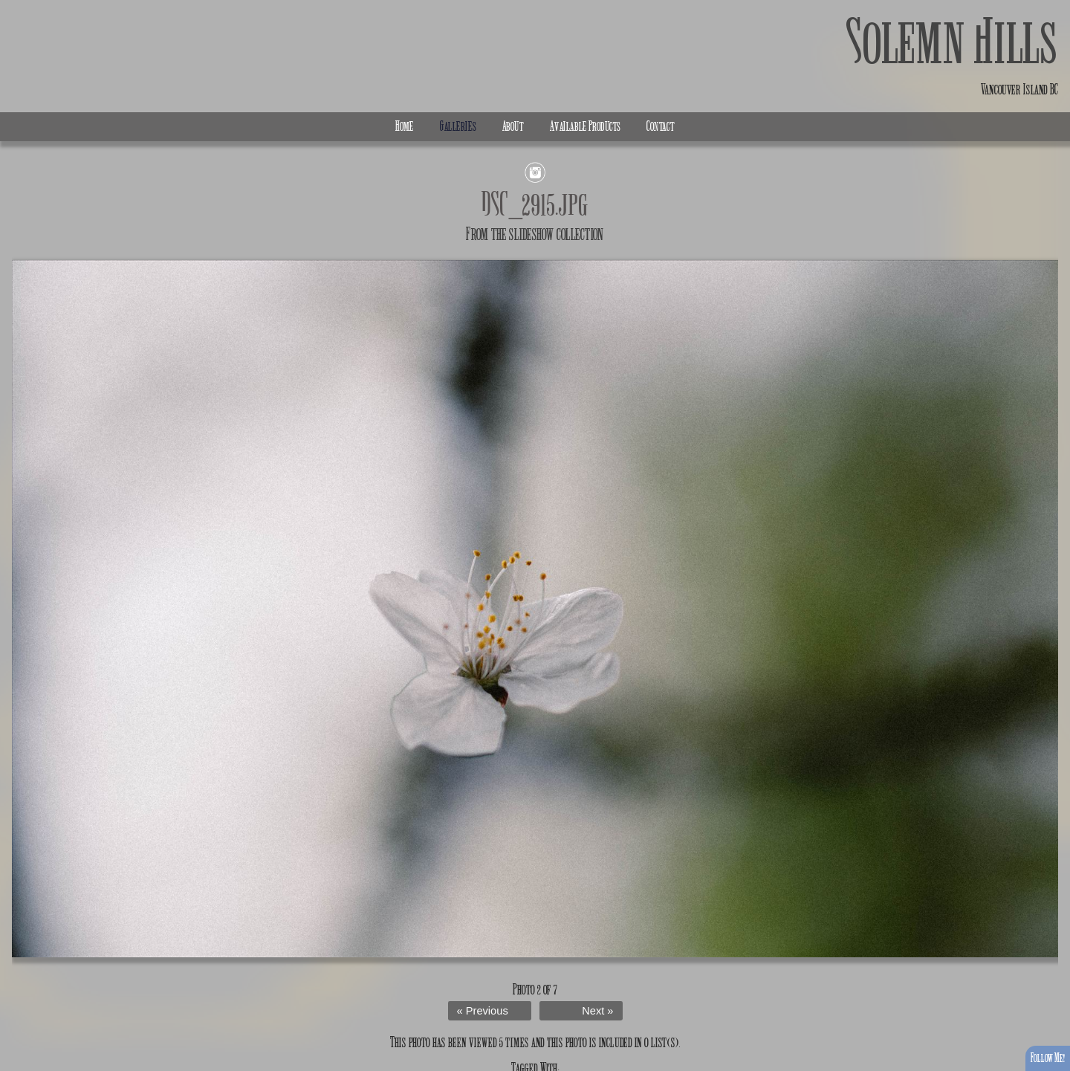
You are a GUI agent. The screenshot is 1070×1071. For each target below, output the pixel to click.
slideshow (531, 234)
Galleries (458, 126)
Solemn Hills (952, 42)
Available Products (585, 126)
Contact (660, 126)
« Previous (482, 1011)
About (513, 126)
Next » (597, 1011)
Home (404, 126)
